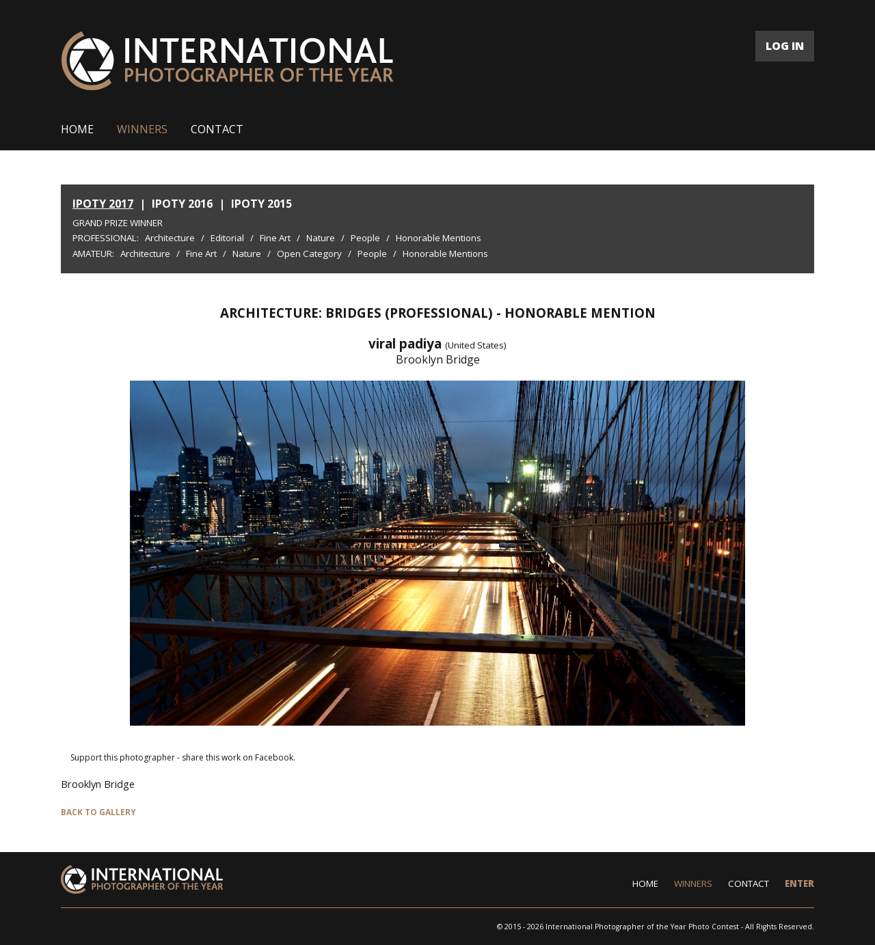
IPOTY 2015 (261, 203)
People (365, 238)
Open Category (309, 253)
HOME (77, 129)
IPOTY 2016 (182, 203)
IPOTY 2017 (102, 203)
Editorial (227, 238)
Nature (320, 238)
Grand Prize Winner (117, 223)
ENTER (799, 883)
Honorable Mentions (438, 238)
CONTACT (217, 129)
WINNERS (142, 129)
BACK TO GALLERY (98, 812)
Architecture (170, 238)
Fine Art (275, 238)
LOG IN (785, 45)
